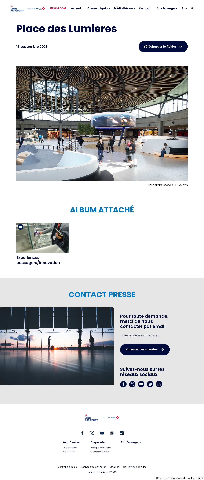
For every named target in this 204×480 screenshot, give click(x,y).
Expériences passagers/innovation (38, 260)
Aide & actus (71, 442)
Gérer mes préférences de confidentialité (179, 478)
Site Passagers (131, 442)
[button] (192, 8)
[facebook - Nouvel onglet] (123, 384)
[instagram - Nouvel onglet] (150, 384)
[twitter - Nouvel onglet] (132, 384)
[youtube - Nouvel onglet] (141, 384)
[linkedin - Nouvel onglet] (159, 384)
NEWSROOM (58, 8)
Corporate (97, 442)
